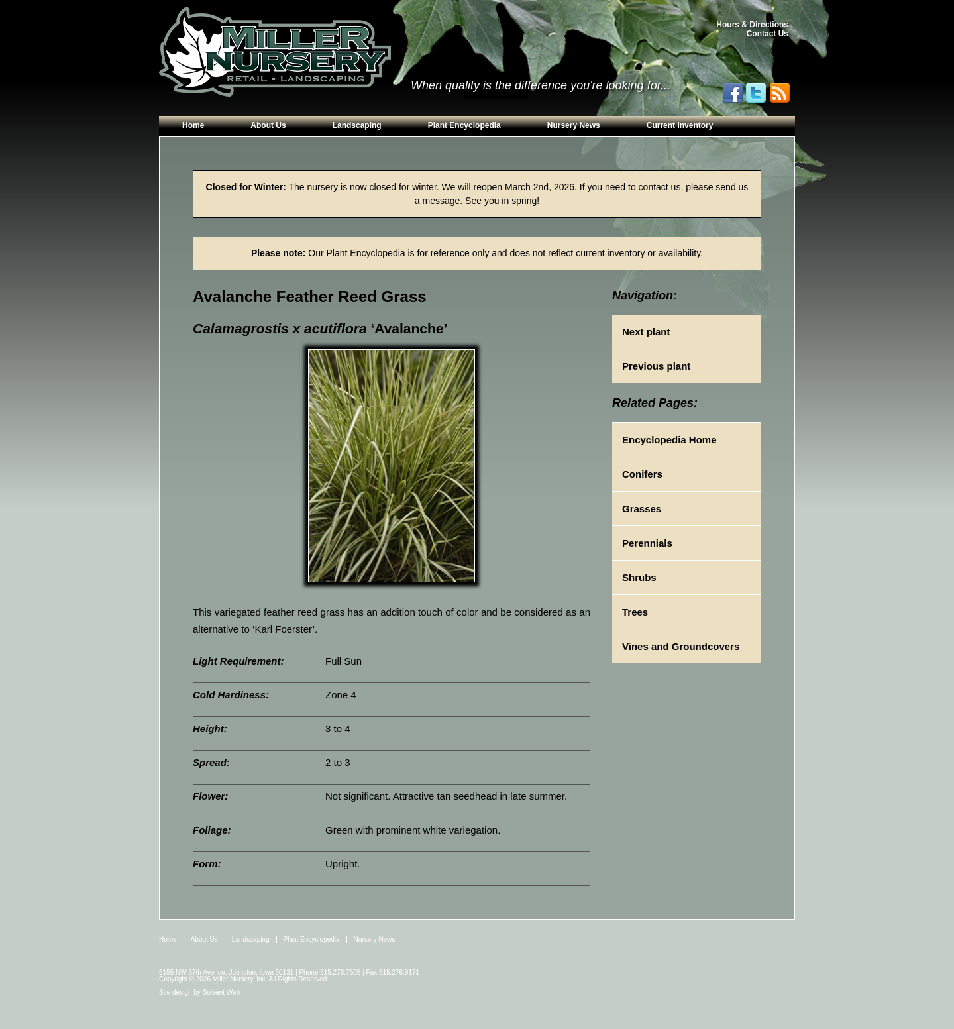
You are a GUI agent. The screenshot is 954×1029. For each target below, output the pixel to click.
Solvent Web (221, 992)
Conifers (642, 474)
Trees (635, 612)
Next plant (646, 331)
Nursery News (573, 125)
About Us (268, 125)
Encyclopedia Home (669, 439)
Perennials (647, 543)
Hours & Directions (752, 24)
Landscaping (357, 125)
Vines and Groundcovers (680, 646)
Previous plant (656, 366)
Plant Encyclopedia (464, 125)
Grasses (641, 508)
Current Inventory (680, 125)
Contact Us (767, 33)
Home (193, 125)
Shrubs (639, 577)
